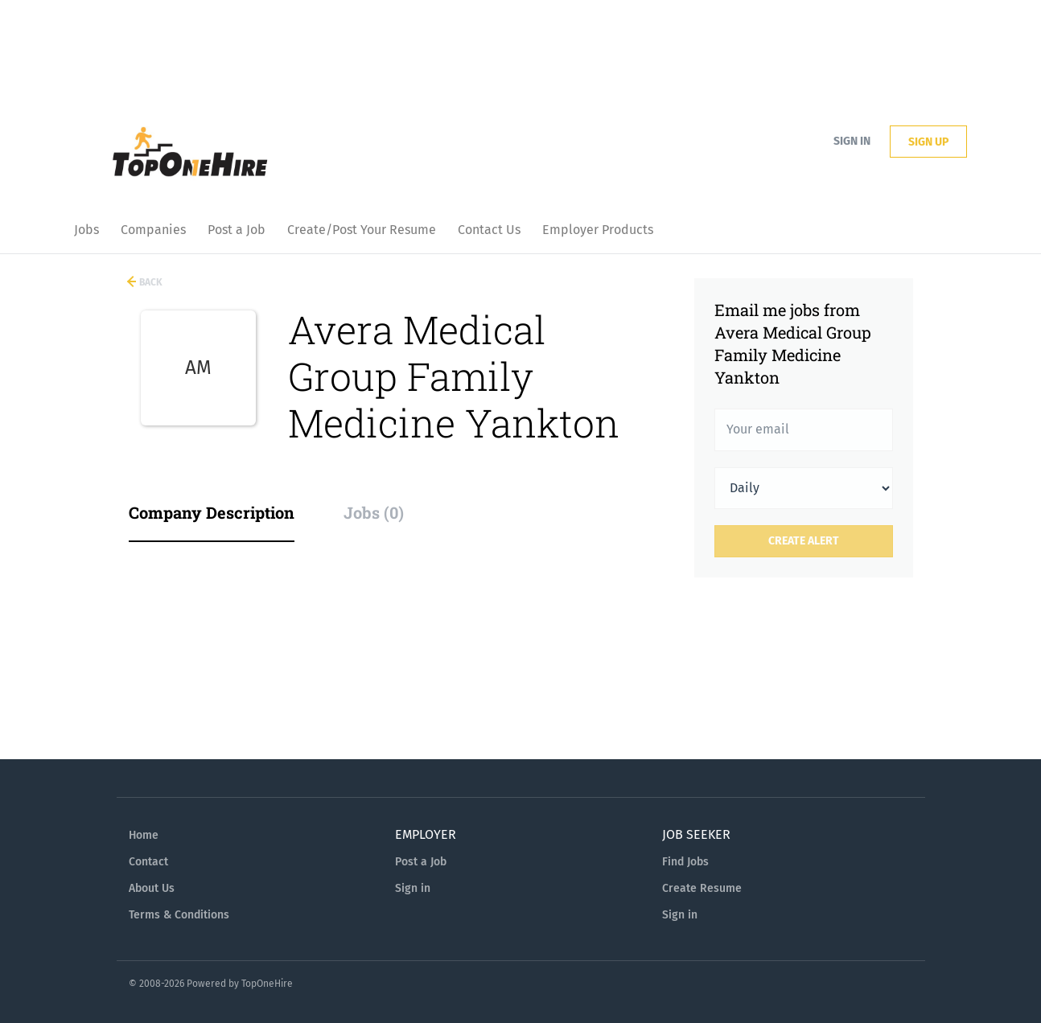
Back (150, 282)
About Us (152, 888)
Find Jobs (685, 862)
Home (143, 835)
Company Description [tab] (211, 512)
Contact (148, 862)
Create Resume (702, 888)
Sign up (928, 142)
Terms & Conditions (179, 915)
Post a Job (420, 862)
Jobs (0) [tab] (374, 512)
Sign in (851, 141)
